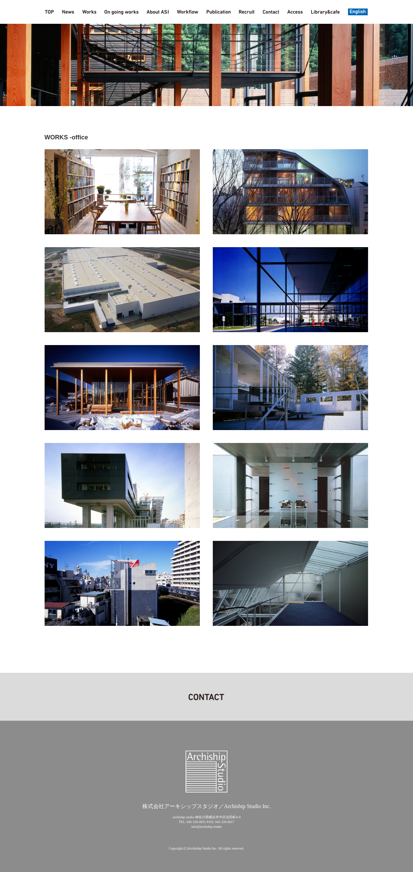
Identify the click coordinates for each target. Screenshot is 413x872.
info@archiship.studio (206, 826)
